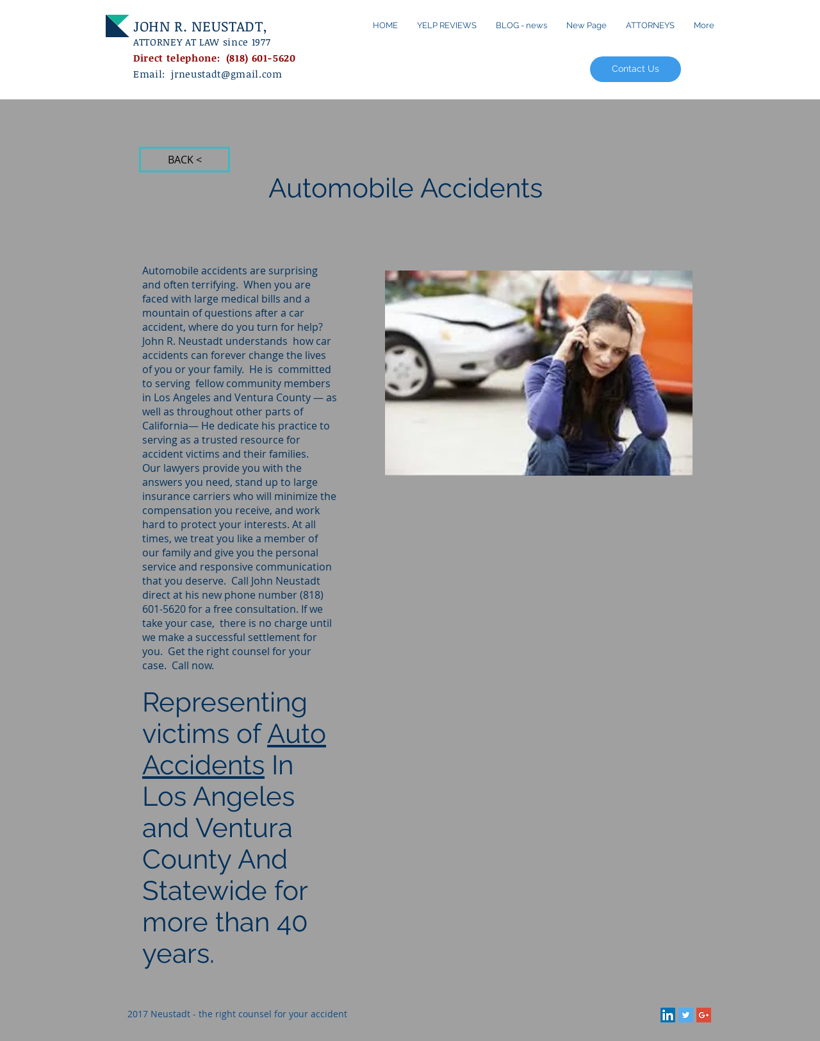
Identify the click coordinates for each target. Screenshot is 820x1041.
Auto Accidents (234, 749)
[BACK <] (184, 159)
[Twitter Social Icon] (685, 1015)
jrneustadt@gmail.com (226, 73)
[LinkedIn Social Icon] (667, 1015)
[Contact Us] (635, 69)
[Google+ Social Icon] (703, 1015)
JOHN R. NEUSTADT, (202, 25)
